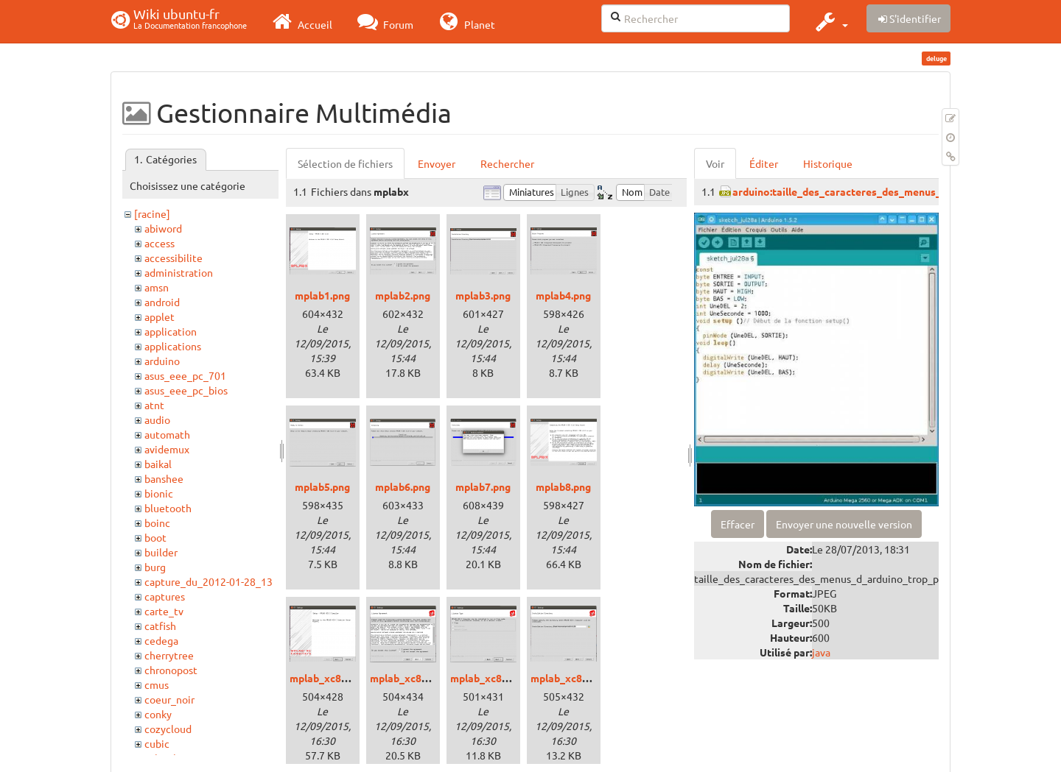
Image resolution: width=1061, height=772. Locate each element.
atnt (154, 404)
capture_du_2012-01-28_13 (208, 581)
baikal (158, 463)
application (170, 331)
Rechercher (507, 163)
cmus (156, 684)
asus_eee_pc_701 (185, 375)
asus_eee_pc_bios (186, 390)
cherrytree (169, 655)
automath (167, 434)
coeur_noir (169, 699)
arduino (162, 360)
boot (155, 537)
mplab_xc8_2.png (411, 677)
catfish (160, 625)
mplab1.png (322, 295)
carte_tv (163, 610)
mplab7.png (483, 486)
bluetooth (168, 507)
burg (155, 566)
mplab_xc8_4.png (571, 677)
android (162, 301)
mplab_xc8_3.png (491, 677)
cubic (156, 743)
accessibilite (173, 257)
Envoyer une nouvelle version (844, 524)
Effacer (737, 524)
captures (164, 596)
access (159, 242)
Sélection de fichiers (345, 163)
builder (161, 552)
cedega (161, 640)
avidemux (166, 449)
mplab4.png (563, 295)
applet (159, 316)
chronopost (170, 669)
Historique (827, 163)
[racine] (152, 213)
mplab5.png (322, 486)
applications (172, 346)
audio (157, 419)
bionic (158, 493)
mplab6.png (402, 486)
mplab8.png (563, 486)
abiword (163, 228)
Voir (715, 163)
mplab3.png (483, 295)
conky (158, 713)
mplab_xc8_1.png (331, 677)
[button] (830, 21)
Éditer (763, 163)
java (821, 652)
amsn (156, 287)
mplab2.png (402, 295)
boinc (157, 522)
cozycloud (168, 728)
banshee (163, 478)
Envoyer (436, 163)
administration (178, 272)
